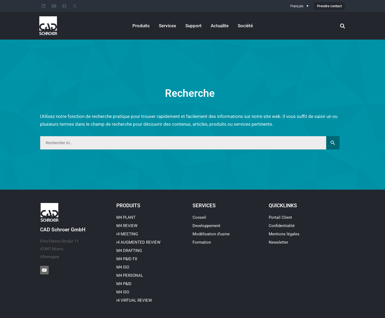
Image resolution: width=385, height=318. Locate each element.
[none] (299, 6)
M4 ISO (122, 267)
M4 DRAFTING (129, 250)
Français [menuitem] (296, 6)
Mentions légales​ (284, 234)
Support (193, 25)
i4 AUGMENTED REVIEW (138, 242)
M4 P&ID (124, 283)
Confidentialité (282, 225)
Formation (201, 242)
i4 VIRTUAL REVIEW (134, 300)
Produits (141, 25)
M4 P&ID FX (126, 258)
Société (245, 25)
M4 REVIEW (126, 225)
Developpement (206, 225)
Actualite (220, 25)
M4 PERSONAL (129, 275)
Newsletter (278, 242)
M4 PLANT (126, 217)
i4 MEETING (127, 234)
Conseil (199, 217)
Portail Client (280, 217)
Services (167, 25)
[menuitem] (299, 6)
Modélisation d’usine (211, 234)
